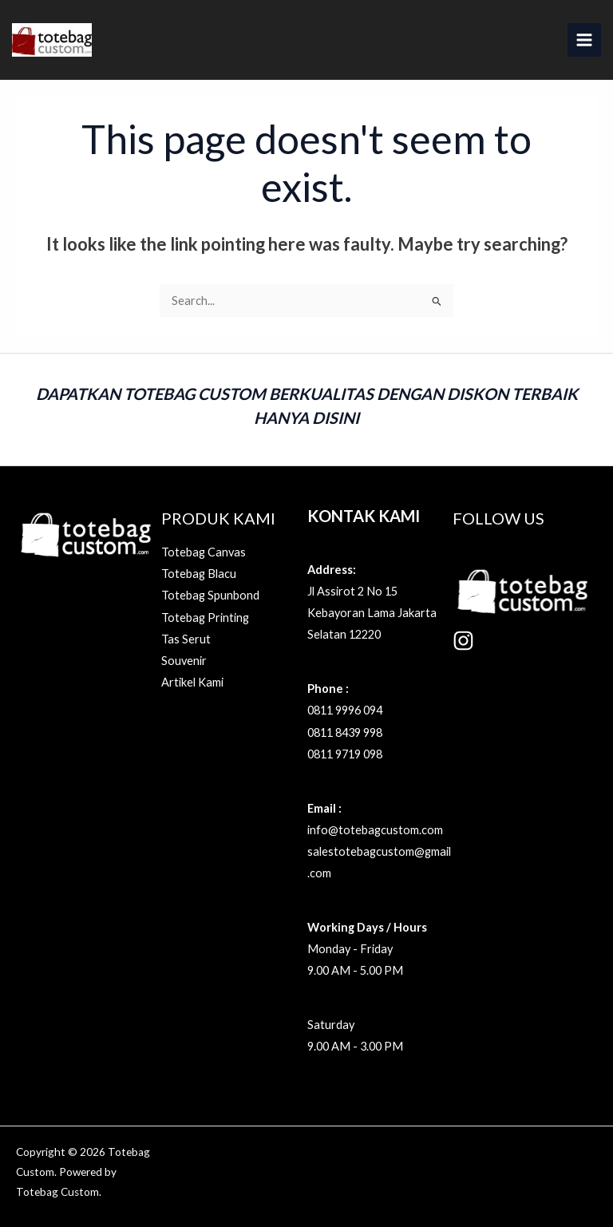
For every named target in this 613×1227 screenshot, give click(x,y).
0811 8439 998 (344, 732)
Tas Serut (186, 639)
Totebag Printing (205, 617)
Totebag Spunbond (210, 595)
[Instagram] (463, 640)
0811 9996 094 (344, 710)
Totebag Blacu (198, 573)
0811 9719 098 (344, 754)
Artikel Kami (192, 682)
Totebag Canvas (203, 552)
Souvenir (184, 660)
